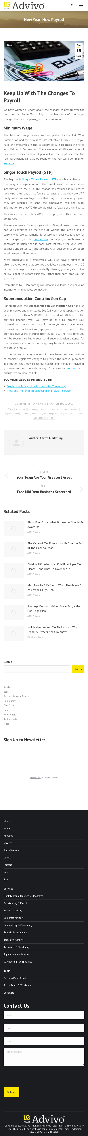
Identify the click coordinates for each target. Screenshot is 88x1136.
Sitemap (33, 1132)
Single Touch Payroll (57, 414)
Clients (7, 857)
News (6, 872)
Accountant (20, 409)
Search (8, 662)
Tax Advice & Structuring (16, 947)
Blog (9, 45)
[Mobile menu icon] (80, 5)
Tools (7, 879)
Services (8, 843)
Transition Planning (14, 939)
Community (10, 700)
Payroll (43, 414)
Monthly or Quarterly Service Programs (23, 896)
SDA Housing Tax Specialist (18, 961)
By (43, 403)
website (9, 163)
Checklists (9, 992)
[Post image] (14, 528)
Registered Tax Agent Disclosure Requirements (38, 1129)
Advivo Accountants (58, 409)
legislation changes (13, 414)
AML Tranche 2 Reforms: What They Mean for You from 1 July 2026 (55, 587)
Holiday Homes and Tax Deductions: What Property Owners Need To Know (53, 629)
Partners (8, 864)
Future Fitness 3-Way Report (18, 985)
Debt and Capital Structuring (18, 925)
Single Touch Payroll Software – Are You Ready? (36, 386)
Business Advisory (13, 910)
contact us (41, 239)
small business (76, 414)
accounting (33, 409)
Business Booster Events (16, 696)
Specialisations (11, 850)
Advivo (44, 409)
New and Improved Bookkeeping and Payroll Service (39, 390)
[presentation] (31, 1076)
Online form (35, 777)
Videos (7, 723)
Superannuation (41, 418)
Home (7, 828)
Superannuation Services (16, 954)
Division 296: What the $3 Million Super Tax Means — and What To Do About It (54, 566)
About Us (8, 835)
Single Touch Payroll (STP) (40, 179)
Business (74, 409)
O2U (56, 1132)
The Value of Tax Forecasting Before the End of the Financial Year (55, 545)
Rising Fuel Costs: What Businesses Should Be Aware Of (55, 524)
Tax (52, 418)
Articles (7, 687)
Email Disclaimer (72, 1129)
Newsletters (10, 714)
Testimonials (10, 719)
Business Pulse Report (15, 978)
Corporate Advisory (13, 917)
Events (7, 710)
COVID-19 (9, 705)
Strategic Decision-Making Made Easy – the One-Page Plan (53, 608)
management (30, 414)
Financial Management (15, 932)
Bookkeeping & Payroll (16, 903)
